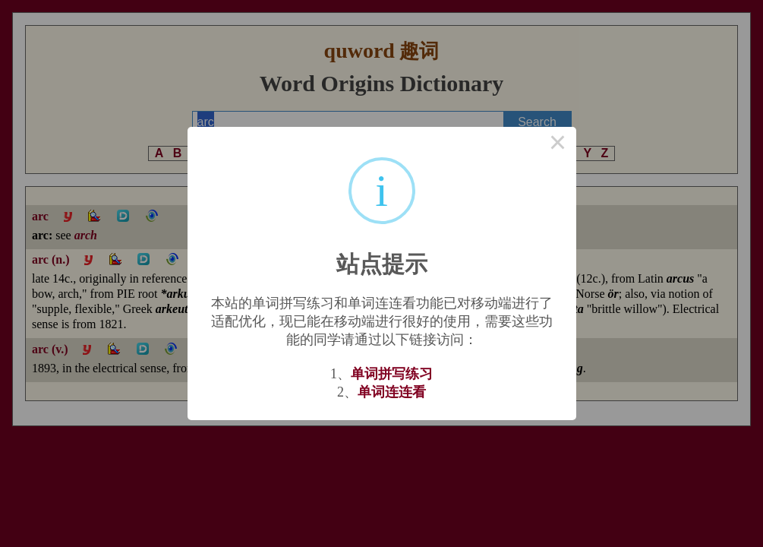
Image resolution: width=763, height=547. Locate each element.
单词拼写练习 (392, 373)
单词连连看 (392, 392)
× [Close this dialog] (558, 145)
